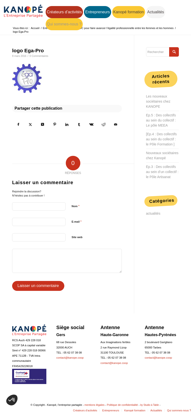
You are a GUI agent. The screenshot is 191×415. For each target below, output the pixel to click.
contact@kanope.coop (70, 357)
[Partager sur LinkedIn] (67, 124)
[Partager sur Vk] (91, 124)
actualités (153, 213)
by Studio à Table (149, 405)
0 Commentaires (39, 55)
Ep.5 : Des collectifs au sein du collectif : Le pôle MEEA (161, 120)
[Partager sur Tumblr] (79, 124)
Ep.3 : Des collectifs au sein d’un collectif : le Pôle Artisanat (162, 172)
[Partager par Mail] (115, 124)
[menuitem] (64, 12)
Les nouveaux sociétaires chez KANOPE (158, 101)
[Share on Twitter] (42, 124)
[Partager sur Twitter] (30, 124)
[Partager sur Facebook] (18, 124)
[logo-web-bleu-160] (23, 15)
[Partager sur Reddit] (103, 124)
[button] (12, 400)
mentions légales (94, 404)
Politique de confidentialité (122, 404)
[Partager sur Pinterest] (55, 124)
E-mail (77, 221)
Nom (76, 206)
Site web (77, 237)
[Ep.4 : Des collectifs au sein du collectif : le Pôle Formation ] (161, 139)
